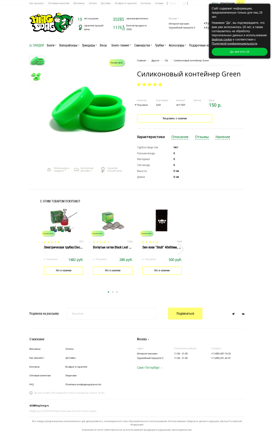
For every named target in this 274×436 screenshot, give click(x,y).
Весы (103, 45)
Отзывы (159, 3)
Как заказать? (36, 3)
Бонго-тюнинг (120, 45)
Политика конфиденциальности (83, 384)
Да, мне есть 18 (239, 51)
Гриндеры (88, 45)
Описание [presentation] (179, 137)
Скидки (38, 45)
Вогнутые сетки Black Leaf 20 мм (115, 247)
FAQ (31, 384)
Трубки (159, 45)
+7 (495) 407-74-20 (221, 353)
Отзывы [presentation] (202, 137)
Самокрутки (142, 45)
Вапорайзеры (68, 45)
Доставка (106, 3)
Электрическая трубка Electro (64, 247)
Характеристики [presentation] (151, 137)
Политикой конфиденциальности (234, 43)
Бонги (50, 45)
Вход (214, 3)
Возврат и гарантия (126, 3)
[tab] (151, 137)
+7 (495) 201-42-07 (221, 358)
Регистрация (227, 3)
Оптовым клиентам (58, 3)
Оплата (93, 3)
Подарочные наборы (202, 45)
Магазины (79, 3)
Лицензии (71, 375)
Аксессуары (176, 45)
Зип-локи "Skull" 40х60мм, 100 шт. (165, 247)
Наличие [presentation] (222, 137)
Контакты (146, 3)
